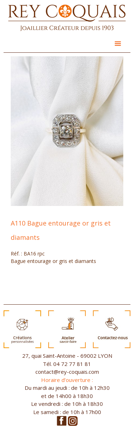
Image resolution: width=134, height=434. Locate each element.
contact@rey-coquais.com (67, 371)
